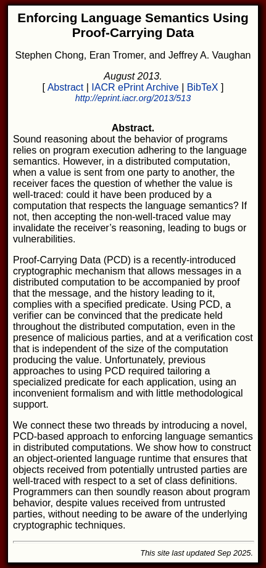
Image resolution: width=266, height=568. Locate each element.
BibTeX (202, 87)
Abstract (66, 87)
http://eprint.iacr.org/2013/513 (133, 98)
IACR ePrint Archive (134, 87)
